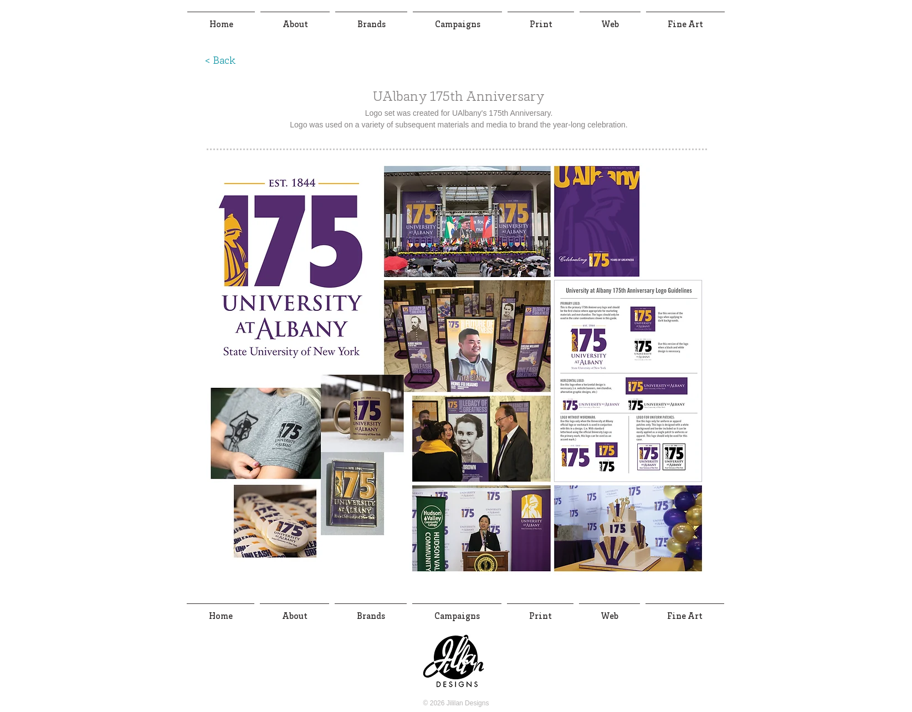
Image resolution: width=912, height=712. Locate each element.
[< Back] (220, 61)
